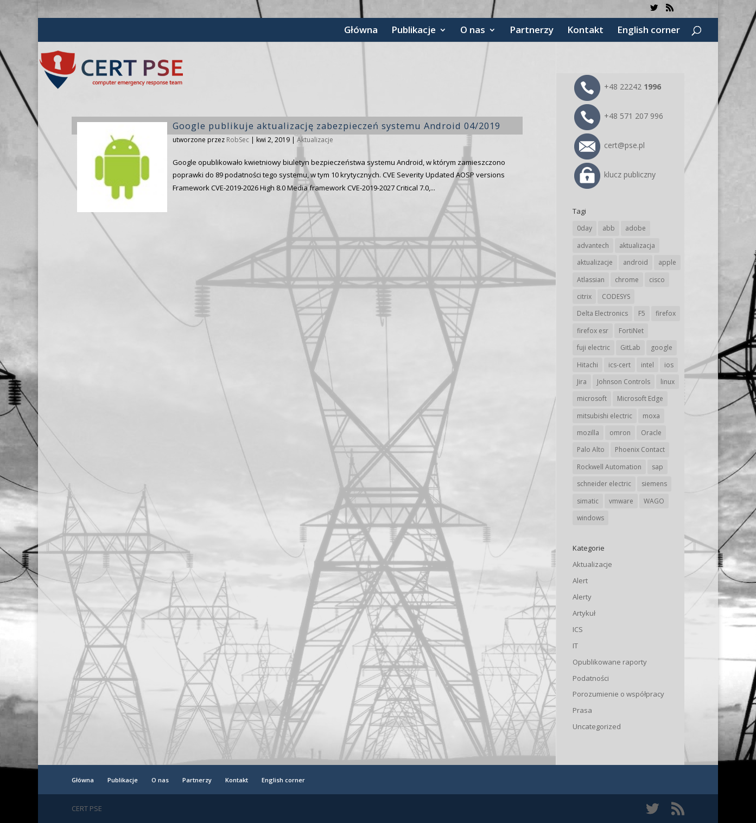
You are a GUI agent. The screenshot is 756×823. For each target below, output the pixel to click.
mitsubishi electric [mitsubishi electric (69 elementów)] (604, 415)
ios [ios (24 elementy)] (669, 364)
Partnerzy (532, 31)
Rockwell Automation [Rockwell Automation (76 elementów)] (609, 466)
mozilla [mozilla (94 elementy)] (588, 432)
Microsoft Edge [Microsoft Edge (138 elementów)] (640, 398)
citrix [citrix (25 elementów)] (584, 296)
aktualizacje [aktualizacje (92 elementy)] (595, 262)
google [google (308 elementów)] (661, 347)
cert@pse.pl (609, 145)
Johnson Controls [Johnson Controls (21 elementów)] (623, 381)
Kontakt (585, 31)
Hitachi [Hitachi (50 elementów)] (587, 364)
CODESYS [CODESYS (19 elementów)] (616, 296)
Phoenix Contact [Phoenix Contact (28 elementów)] (640, 449)
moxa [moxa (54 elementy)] (651, 415)
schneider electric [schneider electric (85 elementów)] (604, 483)
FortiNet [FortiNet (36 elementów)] (631, 330)
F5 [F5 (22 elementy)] (641, 313)
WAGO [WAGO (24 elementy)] (654, 501)
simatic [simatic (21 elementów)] (588, 501)
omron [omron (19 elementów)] (620, 432)
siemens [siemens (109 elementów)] (654, 483)
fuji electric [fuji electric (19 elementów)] (593, 347)
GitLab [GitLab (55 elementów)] (630, 347)
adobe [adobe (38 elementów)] (635, 228)
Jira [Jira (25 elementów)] (582, 381)
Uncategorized (597, 726)
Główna (361, 31)
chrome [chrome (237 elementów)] (627, 279)
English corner (648, 31)
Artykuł (584, 613)
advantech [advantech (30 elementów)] (593, 245)
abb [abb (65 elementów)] (608, 228)
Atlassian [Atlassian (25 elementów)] (591, 279)
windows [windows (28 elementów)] (590, 517)
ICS (578, 629)
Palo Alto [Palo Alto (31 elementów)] (591, 449)
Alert (580, 580)
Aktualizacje (315, 139)
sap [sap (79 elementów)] (657, 466)
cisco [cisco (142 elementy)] (657, 279)
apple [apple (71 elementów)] (667, 262)
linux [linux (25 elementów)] (667, 381)
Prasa (582, 710)
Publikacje (413, 31)
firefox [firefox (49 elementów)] (666, 313)
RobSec (237, 139)
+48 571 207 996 (618, 116)
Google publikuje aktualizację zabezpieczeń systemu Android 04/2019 (336, 125)
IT (575, 645)
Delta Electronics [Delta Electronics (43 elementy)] (602, 313)
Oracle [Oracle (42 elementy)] (651, 432)
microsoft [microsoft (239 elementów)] (592, 398)
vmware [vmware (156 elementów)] (621, 501)
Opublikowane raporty (610, 662)
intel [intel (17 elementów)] (647, 364)
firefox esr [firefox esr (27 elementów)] (592, 330)
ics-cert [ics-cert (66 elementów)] (619, 364)
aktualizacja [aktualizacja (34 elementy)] (637, 245)
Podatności (591, 678)
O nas (472, 31)
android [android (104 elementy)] (635, 262)
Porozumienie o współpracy (618, 694)
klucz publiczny (615, 174)
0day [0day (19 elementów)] (584, 228)
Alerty (582, 597)
